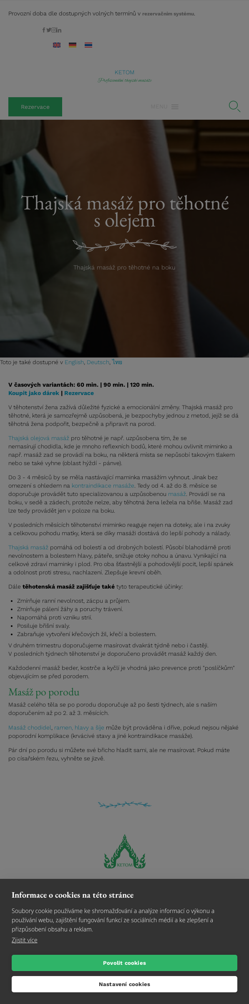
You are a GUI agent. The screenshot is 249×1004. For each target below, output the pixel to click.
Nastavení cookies (124, 984)
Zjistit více (25, 940)
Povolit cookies (124, 963)
